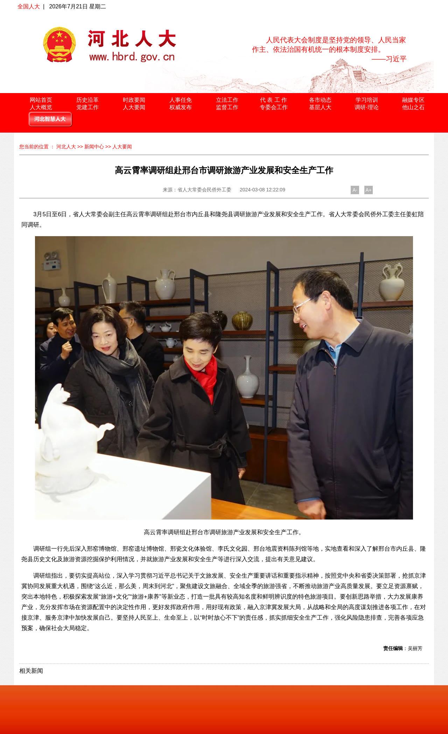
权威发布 (180, 107)
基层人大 (320, 107)
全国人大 (29, 6)
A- (354, 190)
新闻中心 (94, 146)
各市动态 (320, 100)
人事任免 (180, 100)
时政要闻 (134, 100)
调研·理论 (366, 107)
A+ (368, 190)
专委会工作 (274, 107)
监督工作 (227, 107)
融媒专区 (413, 100)
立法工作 (227, 100)
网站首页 (41, 100)
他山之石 (413, 107)
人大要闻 (134, 107)
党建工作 (87, 107)
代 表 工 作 (273, 100)
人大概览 (41, 107)
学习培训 (367, 100)
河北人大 (66, 146)
